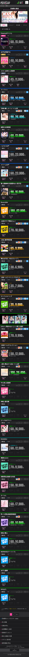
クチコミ (25, 25)
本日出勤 (18, 25)
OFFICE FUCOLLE (15, 655)
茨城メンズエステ (12, 608)
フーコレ (2, 5)
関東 (7, 5)
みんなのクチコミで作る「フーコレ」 (14, 646)
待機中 (18, 85)
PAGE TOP (14, 650)
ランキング (10, 25)
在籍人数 (4, 47)
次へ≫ (17, 614)
